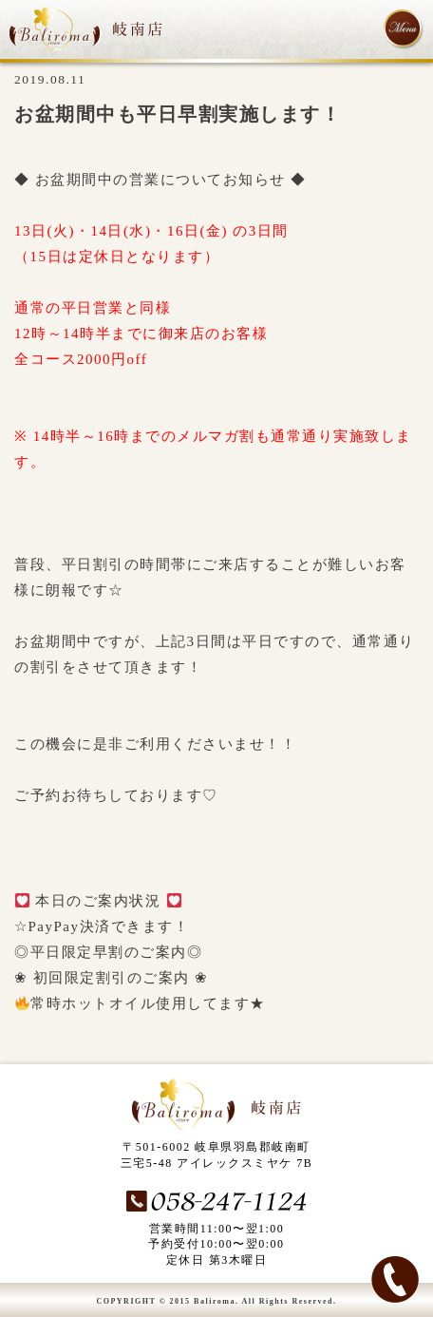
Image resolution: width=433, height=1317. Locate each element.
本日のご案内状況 (98, 900)
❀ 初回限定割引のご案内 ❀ (111, 977)
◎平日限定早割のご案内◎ (108, 952)
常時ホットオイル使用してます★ (140, 1003)
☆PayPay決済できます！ (101, 926)
